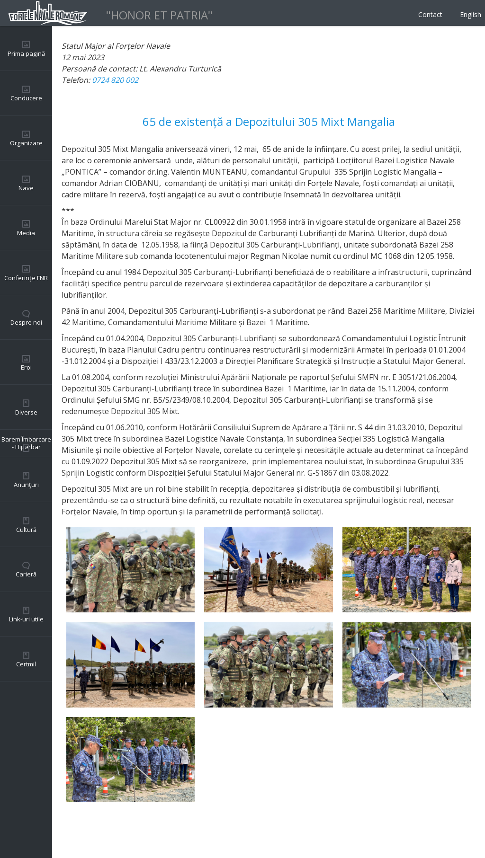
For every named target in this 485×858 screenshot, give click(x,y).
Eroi (26, 367)
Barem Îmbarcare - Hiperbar (26, 443)
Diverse (26, 412)
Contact (430, 14)
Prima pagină (26, 53)
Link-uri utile (26, 619)
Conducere (26, 98)
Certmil (26, 664)
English (470, 14)
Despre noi (26, 322)
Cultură (26, 529)
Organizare (26, 143)
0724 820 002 (115, 80)
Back (70, 829)
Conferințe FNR (26, 278)
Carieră (26, 574)
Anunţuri (26, 484)
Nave (26, 188)
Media (26, 233)
